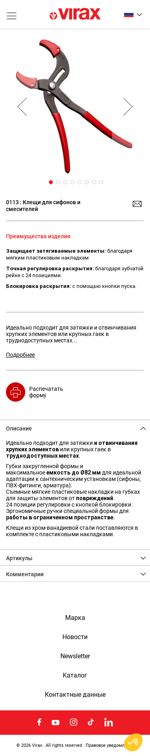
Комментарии (25, 574)
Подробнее (20, 355)
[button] (133, 14)
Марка (75, 617)
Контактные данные (75, 694)
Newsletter (75, 656)
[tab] (75, 428)
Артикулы (19, 558)
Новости (75, 637)
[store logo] (75, 14)
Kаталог (75, 675)
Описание (19, 428)
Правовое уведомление (110, 745)
